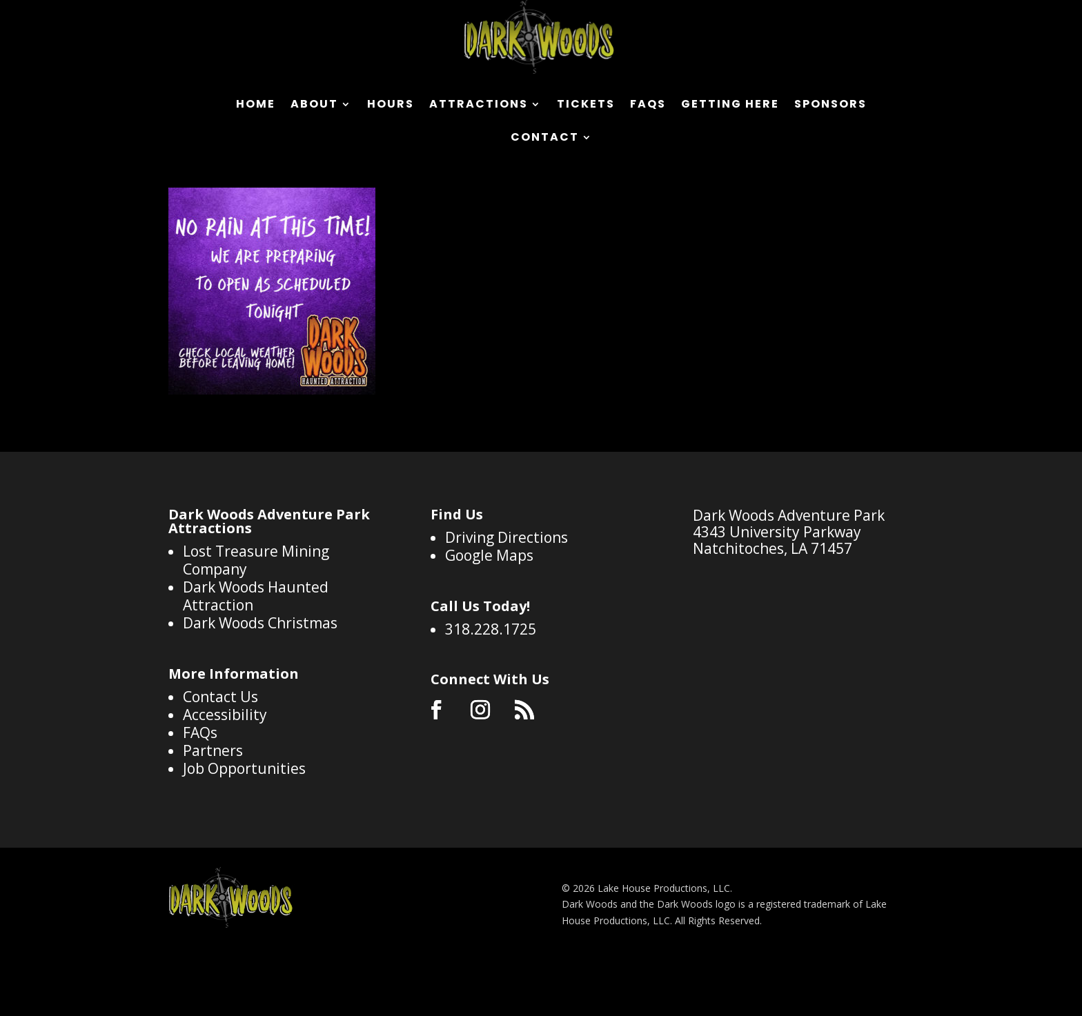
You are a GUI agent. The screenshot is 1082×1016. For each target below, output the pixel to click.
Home (255, 105)
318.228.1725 (490, 683)
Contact (545, 138)
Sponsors (830, 105)
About (314, 105)
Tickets (586, 105)
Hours (390, 105)
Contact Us (220, 751)
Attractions (478, 105)
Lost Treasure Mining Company (256, 614)
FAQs (648, 105)
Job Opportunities (244, 823)
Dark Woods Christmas (260, 677)
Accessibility (225, 769)
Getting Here (730, 105)
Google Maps (489, 609)
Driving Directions (506, 591)
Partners (213, 805)
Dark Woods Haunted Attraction (255, 650)
